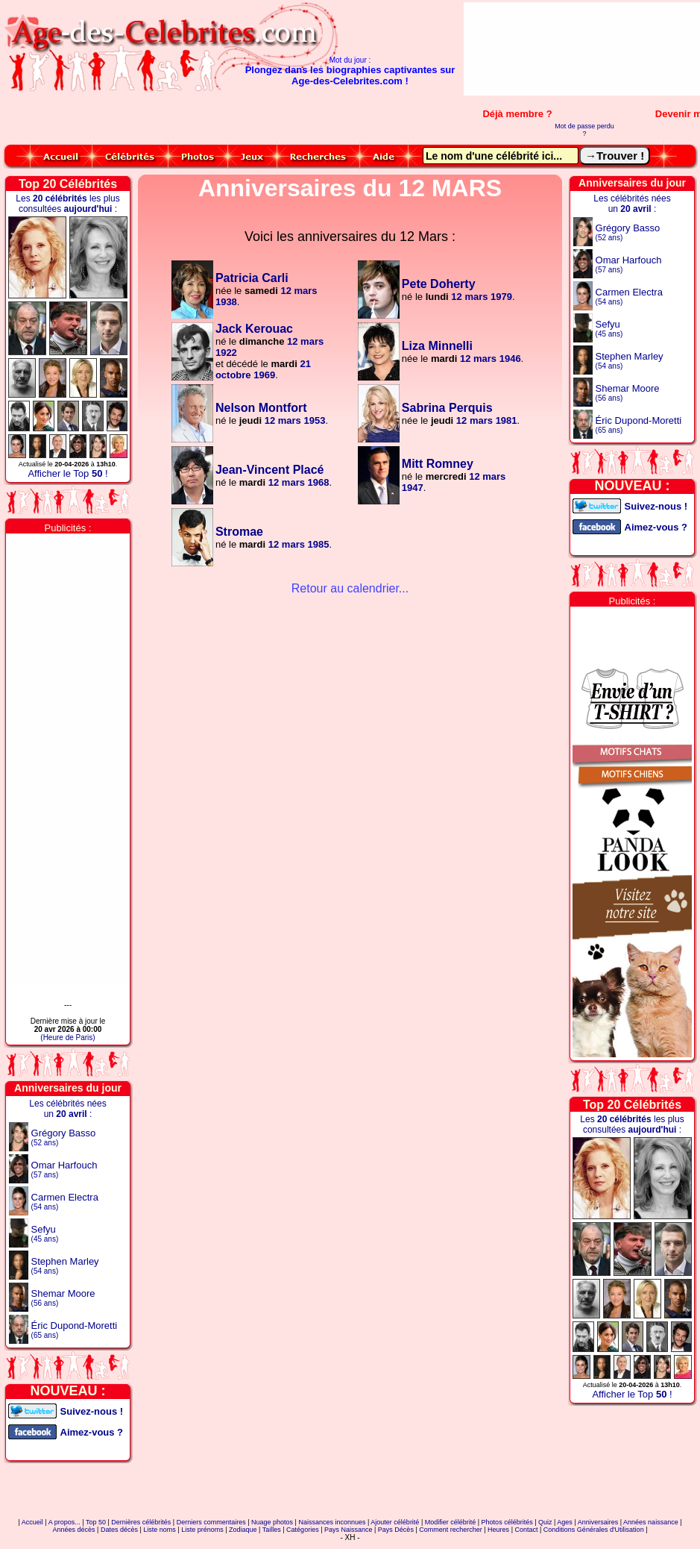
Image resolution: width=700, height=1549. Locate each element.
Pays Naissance (348, 1529)
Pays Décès (396, 1529)
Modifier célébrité (450, 1522)
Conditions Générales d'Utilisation (593, 1529)
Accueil (32, 1522)
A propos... (64, 1522)
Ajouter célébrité (395, 1522)
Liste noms (159, 1529)
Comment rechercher (450, 1529)
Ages (565, 1522)
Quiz (545, 1522)
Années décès (74, 1529)
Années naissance (650, 1522)
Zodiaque (243, 1529)
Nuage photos (272, 1522)
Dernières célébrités (141, 1522)
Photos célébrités (507, 1522)
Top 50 (96, 1522)
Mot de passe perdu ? (584, 129)
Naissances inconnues (331, 1522)
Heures (498, 1529)
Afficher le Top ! (67, 473)
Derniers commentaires (211, 1522)
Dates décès (119, 1529)
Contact (525, 1529)
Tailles (271, 1529)
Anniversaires (598, 1522)
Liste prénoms (202, 1529)
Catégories (302, 1529)
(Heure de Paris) (67, 1037)
